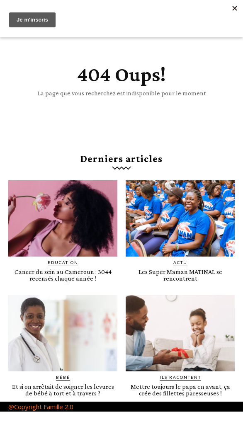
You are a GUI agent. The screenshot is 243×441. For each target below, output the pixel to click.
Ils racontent (180, 377)
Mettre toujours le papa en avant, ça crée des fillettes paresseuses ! (180, 390)
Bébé (63, 377)
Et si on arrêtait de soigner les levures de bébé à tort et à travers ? (63, 390)
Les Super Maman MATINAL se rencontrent (180, 275)
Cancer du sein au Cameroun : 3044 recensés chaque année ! (63, 275)
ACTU (180, 262)
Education (63, 262)
